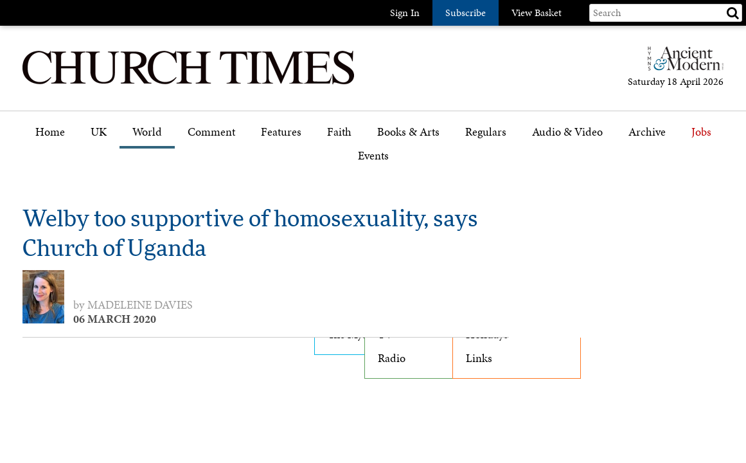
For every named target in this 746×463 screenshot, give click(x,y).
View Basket (536, 12)
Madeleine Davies (140, 305)
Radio (391, 358)
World (147, 132)
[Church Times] (188, 82)
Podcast (551, 165)
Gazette (483, 168)
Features (281, 132)
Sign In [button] (405, 12)
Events (373, 156)
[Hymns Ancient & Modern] (682, 64)
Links (479, 358)
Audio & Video (567, 132)
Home (50, 132)
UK (99, 132)
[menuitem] (50, 137)
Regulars (485, 132)
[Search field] (665, 13)
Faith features (360, 168)
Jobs (701, 132)
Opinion (207, 168)
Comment (211, 132)
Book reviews (409, 168)
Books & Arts (408, 132)
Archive (647, 132)
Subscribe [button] (465, 12)
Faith (339, 132)
